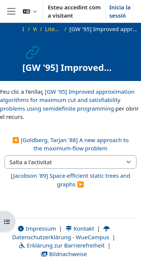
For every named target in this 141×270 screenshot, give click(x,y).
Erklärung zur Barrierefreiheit (61, 245)
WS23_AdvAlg (35, 29)
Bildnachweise (64, 254)
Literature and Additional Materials (53, 29)
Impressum (36, 228)
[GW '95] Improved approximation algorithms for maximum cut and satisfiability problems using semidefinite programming (67, 100)
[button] (29, 11)
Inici (24, 29)
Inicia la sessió (119, 11)
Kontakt (79, 228)
